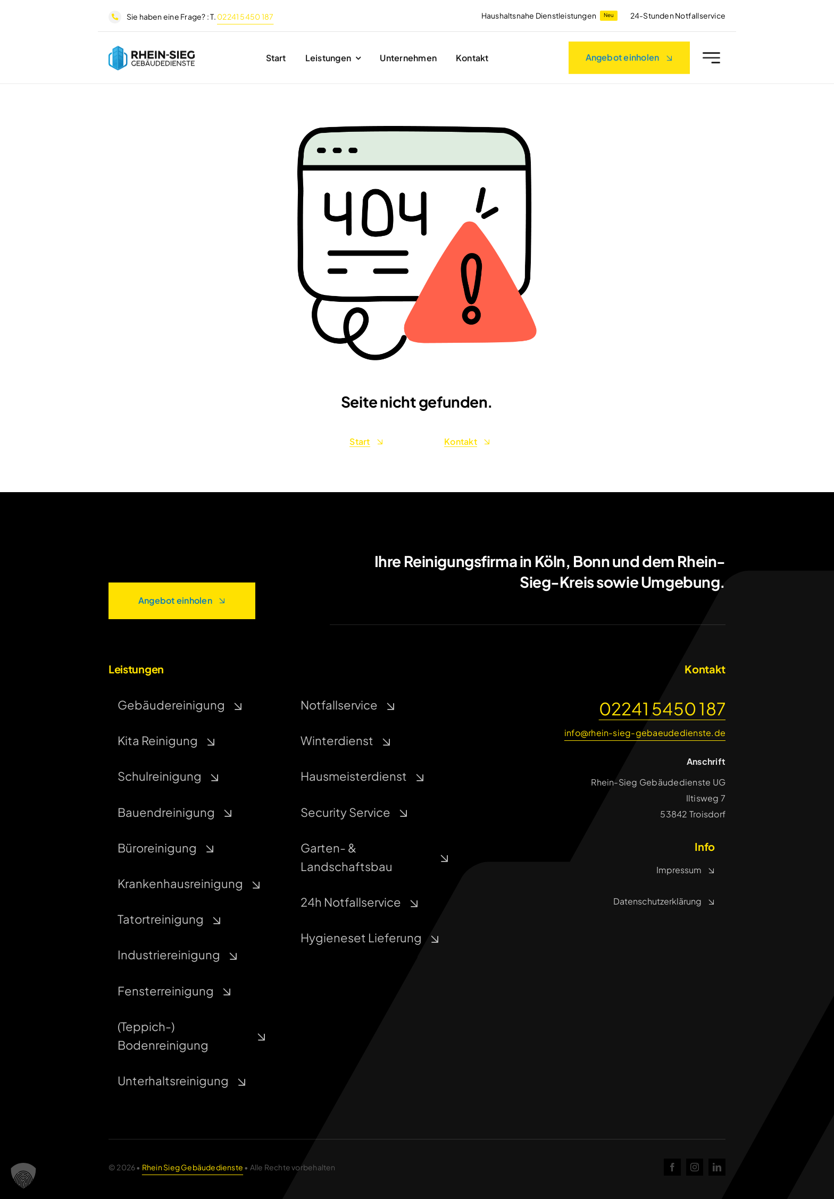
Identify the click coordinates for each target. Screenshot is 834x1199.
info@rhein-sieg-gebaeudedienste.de (644, 732)
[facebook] (672, 1167)
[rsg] (152, 52)
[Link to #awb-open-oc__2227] (711, 60)
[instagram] (694, 1167)
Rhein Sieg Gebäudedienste (192, 1167)
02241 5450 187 (245, 16)
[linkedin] (716, 1167)
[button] (23, 1175)
